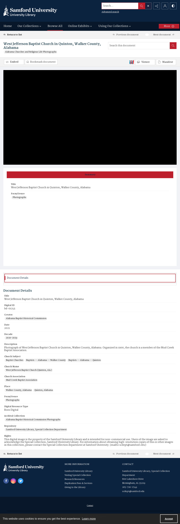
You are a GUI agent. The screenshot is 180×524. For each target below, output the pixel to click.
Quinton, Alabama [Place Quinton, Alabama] (43, 390)
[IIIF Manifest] (166, 62)
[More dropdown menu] (169, 26)
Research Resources (75, 479)
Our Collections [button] (30, 26)
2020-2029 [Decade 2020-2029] (11, 338)
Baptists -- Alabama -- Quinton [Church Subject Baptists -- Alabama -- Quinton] (84, 360)
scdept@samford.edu (133, 491)
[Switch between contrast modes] (173, 6)
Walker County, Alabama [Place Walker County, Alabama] (19, 390)
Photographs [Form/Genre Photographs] (19, 197)
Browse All (55, 26)
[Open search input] (148, 6)
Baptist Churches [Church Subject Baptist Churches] (14, 360)
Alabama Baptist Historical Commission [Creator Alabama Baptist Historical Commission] (26, 318)
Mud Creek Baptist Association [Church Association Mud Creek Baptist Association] (21, 380)
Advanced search (110, 12)
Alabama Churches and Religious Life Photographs (30, 52)
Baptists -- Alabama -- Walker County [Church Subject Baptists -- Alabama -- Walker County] (46, 360)
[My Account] (165, 6)
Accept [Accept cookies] (169, 518)
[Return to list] (27, 35)
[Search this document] (139, 45)
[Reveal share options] (156, 6)
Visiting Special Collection (78, 475)
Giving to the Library (75, 487)
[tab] (90, 175)
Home (8, 26)
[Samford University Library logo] (30, 11)
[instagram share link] (13, 481)
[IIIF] (131, 62)
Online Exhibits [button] (80, 26)
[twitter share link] (20, 481)
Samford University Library (79, 471)
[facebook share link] (6, 481)
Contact (90, 505)
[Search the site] (120, 6)
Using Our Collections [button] (115, 26)
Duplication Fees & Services (78, 483)
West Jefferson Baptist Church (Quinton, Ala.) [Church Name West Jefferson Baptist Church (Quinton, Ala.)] (29, 370)
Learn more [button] (89, 518)
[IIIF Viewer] (145, 62)
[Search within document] (173, 45)
